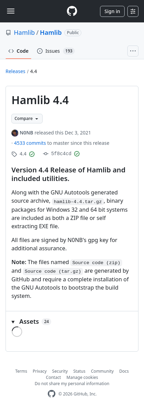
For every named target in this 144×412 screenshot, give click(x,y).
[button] (72, 321)
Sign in (112, 11)
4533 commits (30, 143)
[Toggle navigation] (11, 11)
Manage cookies (82, 377)
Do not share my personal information (72, 383)
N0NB (26, 132)
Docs (124, 371)
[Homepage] (72, 11)
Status (79, 371)
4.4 (33, 71)
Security (60, 371)
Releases (15, 71)
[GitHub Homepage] (51, 394)
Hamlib (24, 32)
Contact (53, 377)
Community (102, 371)
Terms (21, 371)
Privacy (40, 371)
